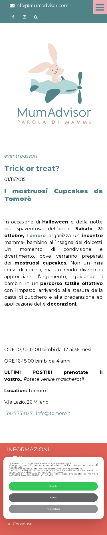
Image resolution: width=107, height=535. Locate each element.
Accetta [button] (53, 486)
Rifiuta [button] (53, 497)
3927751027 (18, 413)
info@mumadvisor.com (39, 5)
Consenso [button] (23, 523)
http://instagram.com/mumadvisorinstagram (24, 17)
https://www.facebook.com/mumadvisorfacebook (13, 17)
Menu (100, 7)
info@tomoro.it (53, 413)
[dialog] (53, 488)
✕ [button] (96, 465)
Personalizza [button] (53, 509)
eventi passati (20, 156)
